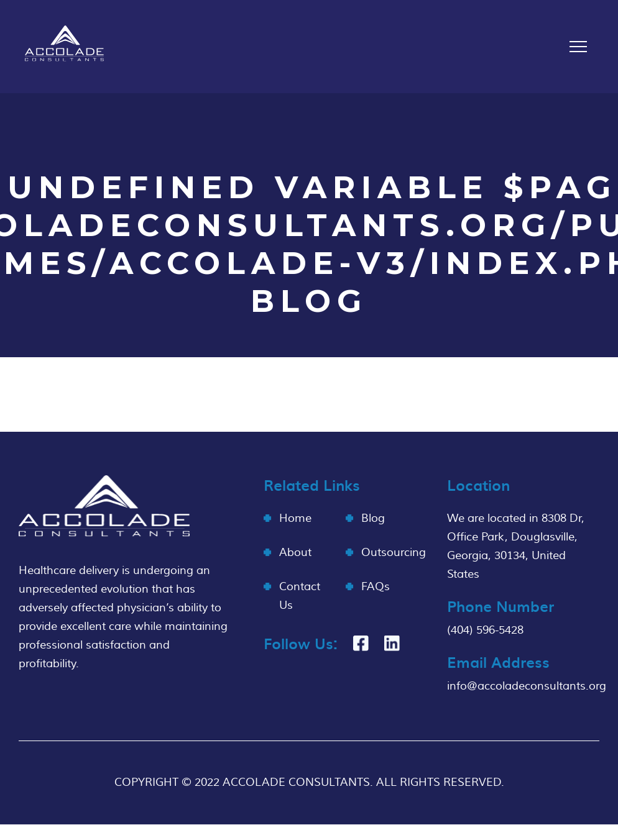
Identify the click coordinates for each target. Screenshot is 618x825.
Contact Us (299, 596)
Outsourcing (393, 552)
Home (295, 518)
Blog (373, 518)
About (295, 552)
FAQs (375, 587)
